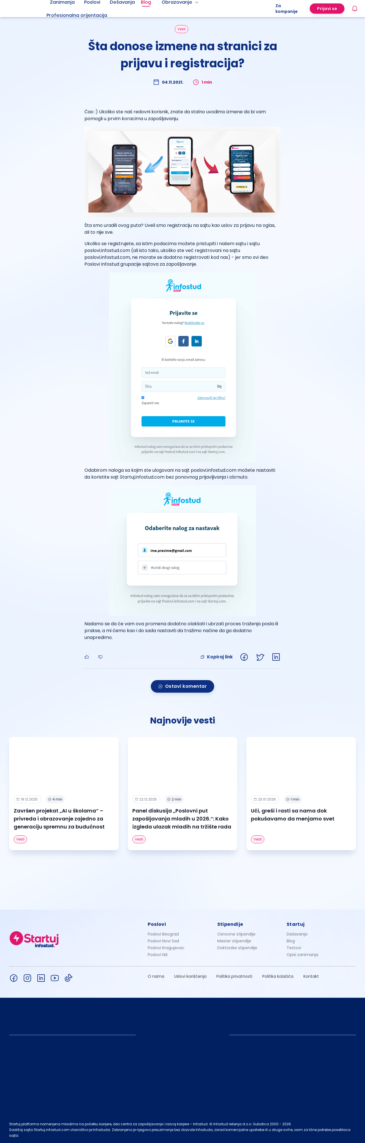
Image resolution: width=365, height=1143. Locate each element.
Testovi (294, 948)
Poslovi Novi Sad (163, 941)
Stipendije (230, 924)
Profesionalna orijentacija (77, 15)
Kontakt (311, 976)
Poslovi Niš (158, 954)
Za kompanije (286, 8)
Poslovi (157, 924)
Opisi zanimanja (302, 954)
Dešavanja (297, 934)
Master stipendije (234, 941)
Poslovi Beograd (163, 934)
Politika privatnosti (234, 976)
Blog (291, 941)
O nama (156, 976)
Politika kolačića (277, 976)
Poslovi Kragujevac (166, 948)
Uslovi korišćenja (190, 976)
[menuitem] (84, 15)
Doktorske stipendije (237, 948)
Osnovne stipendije (236, 934)
